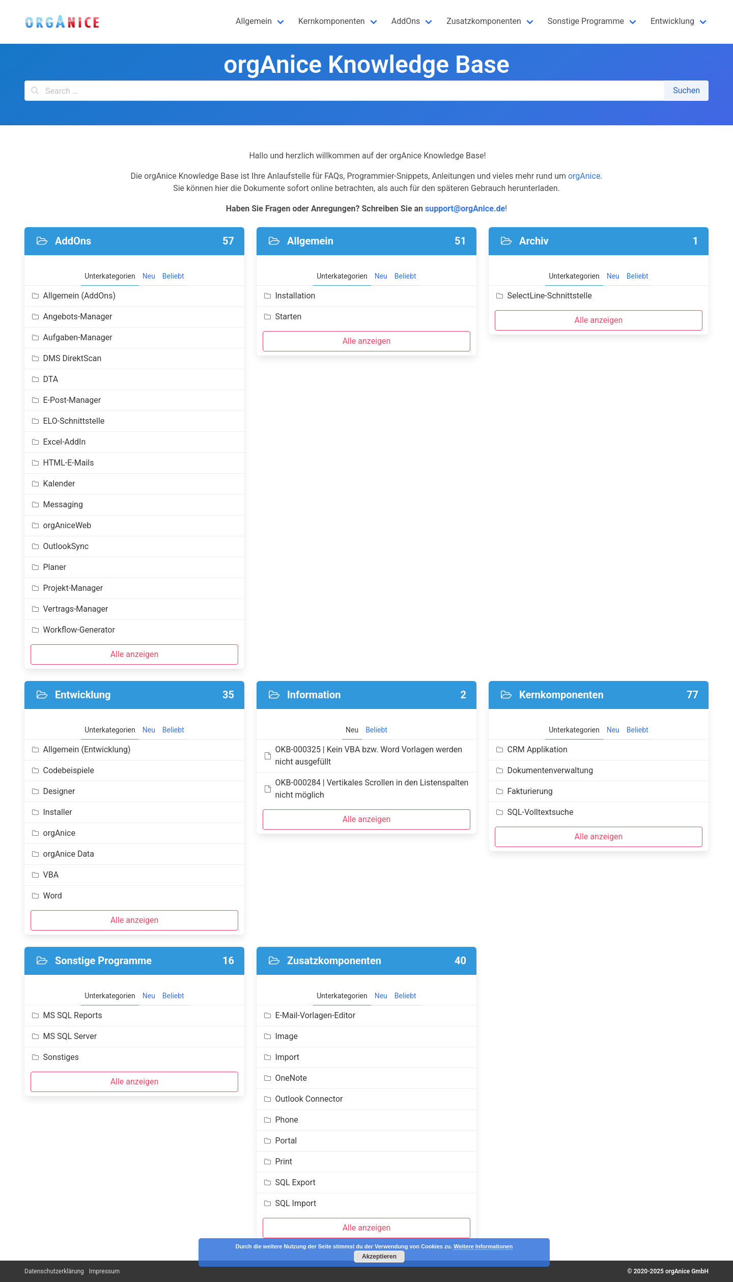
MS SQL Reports (66, 1015)
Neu (149, 276)
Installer (51, 812)
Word (46, 896)
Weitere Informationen (483, 1246)
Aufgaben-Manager (71, 337)
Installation (289, 296)
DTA (44, 379)
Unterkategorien (109, 276)
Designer (53, 791)
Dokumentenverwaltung (544, 770)
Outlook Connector (303, 1099)
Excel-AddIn (58, 442)
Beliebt (173, 276)
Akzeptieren (379, 1256)
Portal (280, 1140)
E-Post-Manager (66, 400)
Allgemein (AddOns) (73, 296)
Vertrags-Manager (69, 609)
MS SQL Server (64, 1036)
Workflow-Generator (73, 630)
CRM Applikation (531, 749)
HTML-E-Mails (62, 463)
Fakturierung (524, 791)
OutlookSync (60, 546)
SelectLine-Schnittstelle (543, 296)
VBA (45, 875)
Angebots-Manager (71, 316)
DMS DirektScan (66, 358)
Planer (48, 567)
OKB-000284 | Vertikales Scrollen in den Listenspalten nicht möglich (365, 789)
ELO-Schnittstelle (67, 421)
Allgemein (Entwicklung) (81, 749)
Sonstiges (55, 1057)
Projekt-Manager (67, 588)
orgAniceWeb (61, 525)
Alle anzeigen (134, 654)
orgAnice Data (62, 854)
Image (280, 1036)
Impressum (104, 1271)
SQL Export (289, 1182)
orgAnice (584, 176)
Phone (280, 1120)
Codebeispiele (62, 770)
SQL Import (289, 1203)
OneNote (285, 1078)
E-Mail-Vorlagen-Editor (309, 1015)
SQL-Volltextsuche (534, 812)
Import (281, 1057)
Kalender (53, 483)
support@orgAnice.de (465, 208)
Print (277, 1161)
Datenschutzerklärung (54, 1271)
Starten (282, 316)
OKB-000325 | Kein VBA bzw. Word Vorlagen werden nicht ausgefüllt (362, 756)
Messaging (57, 504)
